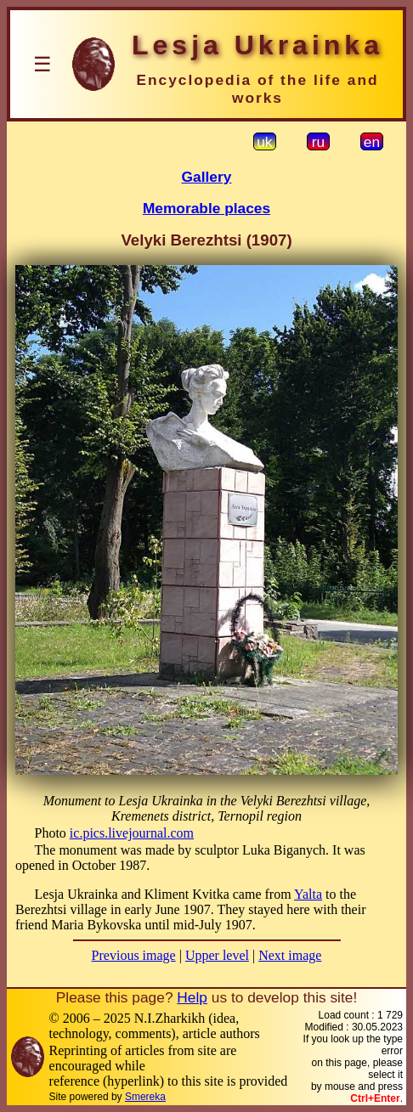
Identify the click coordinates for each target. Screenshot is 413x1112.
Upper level (217, 955)
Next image (289, 955)
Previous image (134, 955)
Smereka (145, 1097)
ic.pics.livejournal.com (132, 833)
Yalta (308, 894)
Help (192, 997)
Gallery (207, 176)
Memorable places (206, 208)
